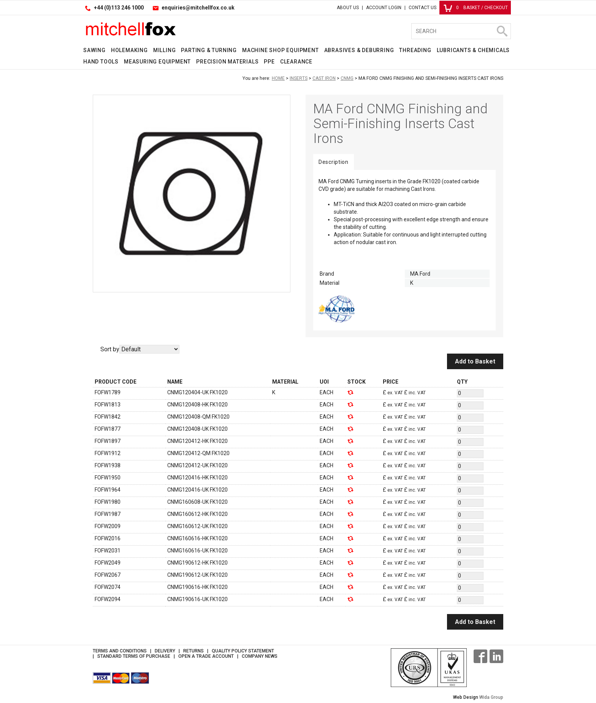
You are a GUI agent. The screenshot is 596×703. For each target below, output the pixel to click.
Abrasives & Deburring (359, 50)
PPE (269, 62)
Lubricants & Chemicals (473, 50)
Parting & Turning (209, 50)
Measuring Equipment (157, 62)
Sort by (109, 349)
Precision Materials (227, 62)
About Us (348, 7)
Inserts (299, 78)
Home (278, 78)
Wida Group (491, 697)
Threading (415, 50)
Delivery (165, 651)
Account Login (383, 7)
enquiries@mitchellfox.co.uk (198, 8)
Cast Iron (324, 78)
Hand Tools (101, 62)
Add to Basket (475, 361)
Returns (193, 651)
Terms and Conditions (120, 651)
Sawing (94, 50)
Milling (164, 50)
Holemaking (129, 50)
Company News (259, 656)
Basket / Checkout (476, 7)
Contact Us (422, 7)
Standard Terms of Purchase (133, 656)
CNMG (347, 78)
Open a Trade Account (206, 656)
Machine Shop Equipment (280, 50)
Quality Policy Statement (243, 651)
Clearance (296, 62)
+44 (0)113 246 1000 (119, 8)
